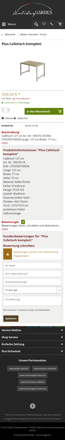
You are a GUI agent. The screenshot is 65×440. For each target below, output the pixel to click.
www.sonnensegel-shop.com (33, 375)
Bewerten (21, 118)
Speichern (10, 318)
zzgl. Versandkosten (21, 98)
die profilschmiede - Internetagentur (33, 434)
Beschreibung (10, 132)
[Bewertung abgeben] (32, 290)
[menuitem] (8, 24)
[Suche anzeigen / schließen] (36, 24)
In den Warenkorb (38, 111)
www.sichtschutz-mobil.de (32, 382)
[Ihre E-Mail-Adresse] (32, 273)
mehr (5, 143)
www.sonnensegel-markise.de (32, 388)
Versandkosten (54, 414)
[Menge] (6, 110)
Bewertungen (10, 222)
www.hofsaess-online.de (45, 368)
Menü (9, 24)
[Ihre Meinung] (32, 301)
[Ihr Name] (32, 265)
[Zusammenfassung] (32, 282)
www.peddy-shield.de (18, 368)
